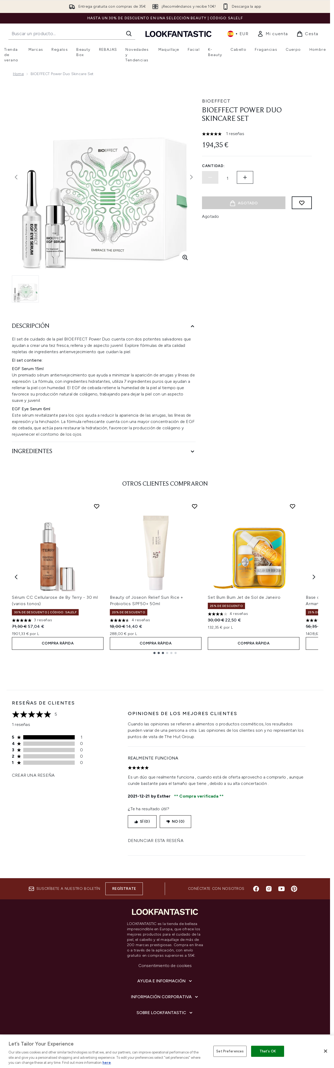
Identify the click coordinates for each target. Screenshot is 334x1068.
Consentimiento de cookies (165, 965)
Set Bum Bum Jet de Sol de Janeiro (244, 597)
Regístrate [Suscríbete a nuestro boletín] (124, 888)
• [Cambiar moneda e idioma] (238, 34)
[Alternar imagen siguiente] (191, 177)
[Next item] (314, 576)
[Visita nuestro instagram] (268, 888)
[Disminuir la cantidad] (210, 177)
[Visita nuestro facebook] (256, 888)
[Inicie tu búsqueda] (71, 33)
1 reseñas (235, 133)
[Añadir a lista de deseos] (302, 202)
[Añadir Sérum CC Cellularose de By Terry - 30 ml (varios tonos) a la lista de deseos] (96, 506)
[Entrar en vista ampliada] (185, 257)
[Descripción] (104, 326)
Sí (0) (142, 821)
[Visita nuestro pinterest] (294, 888)
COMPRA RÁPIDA (58, 643)
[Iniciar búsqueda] (129, 33)
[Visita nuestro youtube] (281, 888)
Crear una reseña (33, 775)
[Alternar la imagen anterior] (16, 177)
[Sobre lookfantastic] (165, 1012)
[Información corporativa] (165, 997)
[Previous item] (16, 576)
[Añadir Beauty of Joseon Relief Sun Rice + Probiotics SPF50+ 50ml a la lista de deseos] (194, 506)
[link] (272, 34)
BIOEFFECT (216, 101)
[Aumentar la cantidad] (245, 177)
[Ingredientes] (104, 451)
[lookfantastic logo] (178, 33)
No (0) (175, 821)
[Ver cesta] (307, 34)
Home (18, 74)
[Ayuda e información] (165, 981)
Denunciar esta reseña (156, 840)
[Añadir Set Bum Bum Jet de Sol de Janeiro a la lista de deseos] (292, 506)
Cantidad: (213, 166)
